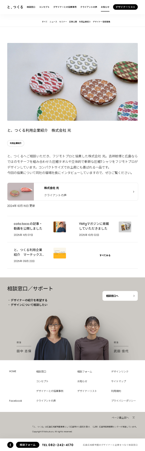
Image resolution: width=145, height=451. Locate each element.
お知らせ (105, 6)
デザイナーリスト (87, 391)
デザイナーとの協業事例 (65, 6)
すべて (44, 21)
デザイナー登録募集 (101, 21)
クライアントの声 (88, 6)
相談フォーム (84, 371)
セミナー (63, 21)
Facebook (15, 401)
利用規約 (116, 391)
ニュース (53, 21)
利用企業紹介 (85, 21)
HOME (12, 371)
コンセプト (44, 6)
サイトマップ (118, 381)
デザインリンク (119, 371)
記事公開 (73, 21)
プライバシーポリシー (123, 401)
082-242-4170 (58, 445)
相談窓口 (31, 6)
